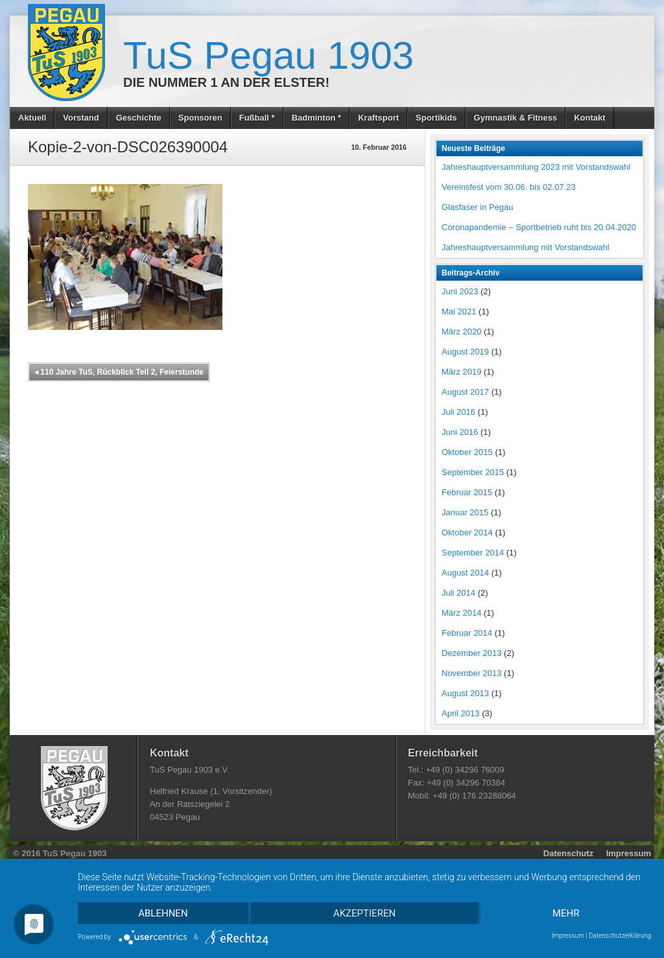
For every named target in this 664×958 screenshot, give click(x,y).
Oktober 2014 (467, 532)
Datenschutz (568, 853)
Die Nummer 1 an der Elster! (226, 82)
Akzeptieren (364, 913)
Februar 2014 (467, 633)
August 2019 (465, 351)
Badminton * (317, 118)
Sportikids (436, 118)
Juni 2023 (460, 291)
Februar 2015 (467, 492)
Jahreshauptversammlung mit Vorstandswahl (526, 247)
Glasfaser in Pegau (478, 207)
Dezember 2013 (472, 653)
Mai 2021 (459, 311)
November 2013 (472, 673)
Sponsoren (200, 118)
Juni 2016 (460, 432)
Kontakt (589, 118)
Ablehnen (162, 913)
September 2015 (473, 472)
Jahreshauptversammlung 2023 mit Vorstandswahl (536, 167)
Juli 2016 (458, 412)
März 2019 (461, 372)
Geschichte (138, 118)
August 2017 (465, 392)
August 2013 (465, 693)
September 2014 (473, 552)
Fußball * (257, 118)
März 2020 (461, 331)
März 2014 (461, 613)
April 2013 (461, 713)
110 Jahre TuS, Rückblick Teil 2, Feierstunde (119, 372)
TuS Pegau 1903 (268, 55)
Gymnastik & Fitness (516, 118)
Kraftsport (378, 118)
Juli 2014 (458, 593)
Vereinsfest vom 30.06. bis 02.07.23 (509, 187)
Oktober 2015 (467, 452)
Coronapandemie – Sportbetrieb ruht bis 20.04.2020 (539, 227)
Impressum (628, 853)
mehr (566, 913)
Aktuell (32, 118)
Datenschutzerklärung (620, 935)
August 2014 (465, 573)
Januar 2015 (465, 512)
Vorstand (81, 118)
